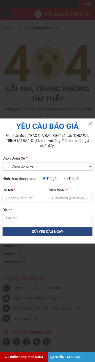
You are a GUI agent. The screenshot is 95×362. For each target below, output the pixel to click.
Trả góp (51, 179)
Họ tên (9, 190)
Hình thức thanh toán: (19, 179)
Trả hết (71, 179)
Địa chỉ (8, 210)
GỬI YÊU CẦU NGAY (47, 232)
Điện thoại (58, 190)
